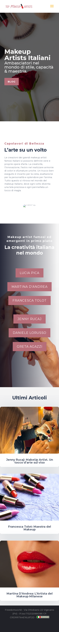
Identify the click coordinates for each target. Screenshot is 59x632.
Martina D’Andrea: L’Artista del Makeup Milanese (30, 595)
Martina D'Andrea (29, 287)
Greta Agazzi (29, 346)
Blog (16, 81)
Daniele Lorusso (29, 333)
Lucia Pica (29, 273)
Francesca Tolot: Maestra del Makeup (29, 528)
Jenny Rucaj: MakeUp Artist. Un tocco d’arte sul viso (29, 461)
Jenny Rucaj (29, 319)
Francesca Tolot (29, 300)
